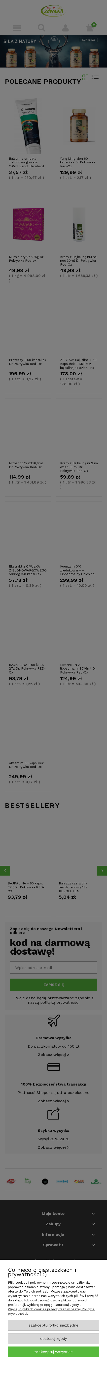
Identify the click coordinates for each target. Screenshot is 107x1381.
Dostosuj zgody (53, 1338)
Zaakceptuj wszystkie (53, 1352)
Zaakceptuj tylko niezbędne (53, 1325)
